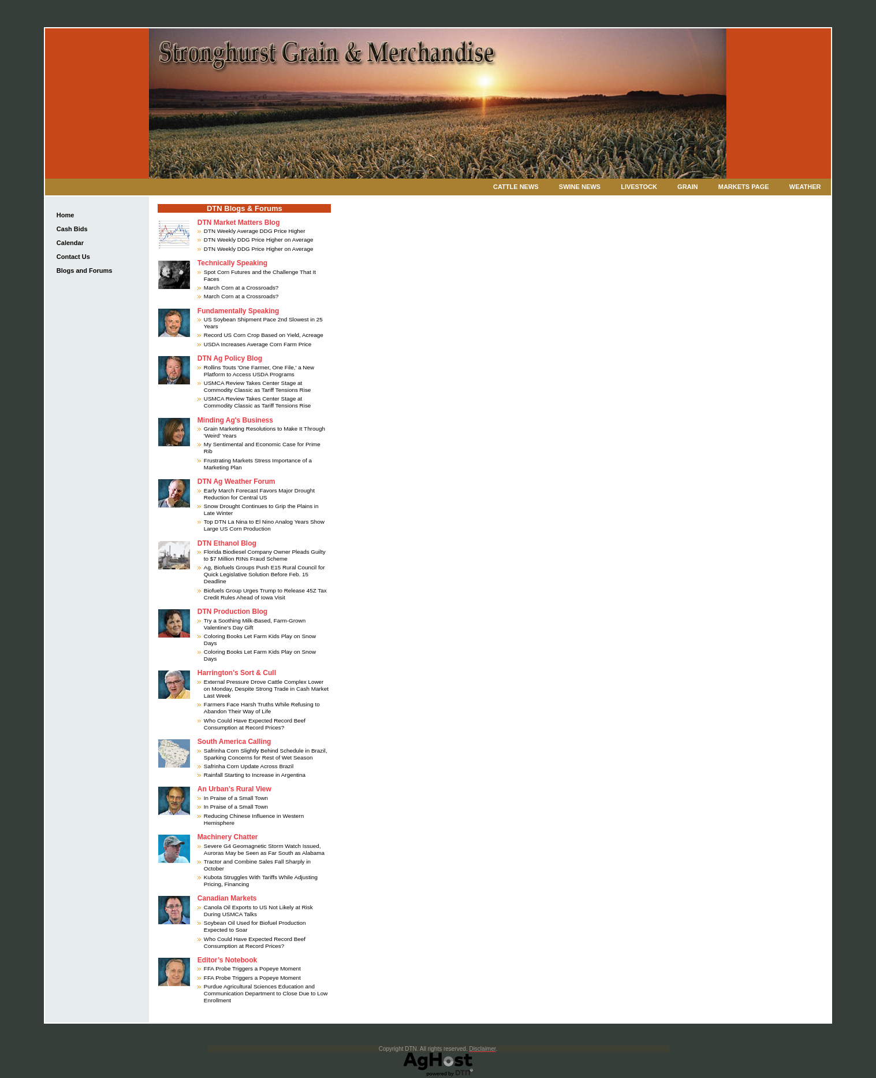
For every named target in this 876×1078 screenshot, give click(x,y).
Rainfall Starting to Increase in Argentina (254, 775)
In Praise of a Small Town (236, 798)
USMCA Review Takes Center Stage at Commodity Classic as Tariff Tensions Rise (257, 386)
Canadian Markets (227, 898)
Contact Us (73, 256)
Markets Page (743, 186)
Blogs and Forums (85, 270)
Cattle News (516, 186)
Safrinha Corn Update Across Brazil (248, 766)
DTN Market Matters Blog (238, 222)
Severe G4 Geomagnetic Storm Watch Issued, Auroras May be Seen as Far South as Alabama (264, 849)
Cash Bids (72, 228)
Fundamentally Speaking (238, 311)
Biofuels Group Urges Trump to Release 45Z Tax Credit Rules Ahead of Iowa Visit (265, 594)
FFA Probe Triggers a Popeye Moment (252, 968)
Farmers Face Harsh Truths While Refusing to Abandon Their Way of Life (262, 707)
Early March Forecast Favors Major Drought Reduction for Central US (259, 494)
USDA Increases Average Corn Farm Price (257, 344)
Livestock (639, 186)
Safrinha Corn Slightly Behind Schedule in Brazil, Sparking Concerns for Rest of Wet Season (265, 754)
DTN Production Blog (232, 611)
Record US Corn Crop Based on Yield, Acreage (263, 335)
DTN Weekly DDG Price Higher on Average (259, 239)
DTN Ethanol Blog (226, 543)
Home (65, 215)
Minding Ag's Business (235, 420)
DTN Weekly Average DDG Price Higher (254, 231)
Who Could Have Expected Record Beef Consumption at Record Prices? (254, 724)
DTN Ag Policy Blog (229, 358)
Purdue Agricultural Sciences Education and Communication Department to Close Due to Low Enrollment (266, 993)
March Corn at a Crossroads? (241, 287)
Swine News (580, 186)
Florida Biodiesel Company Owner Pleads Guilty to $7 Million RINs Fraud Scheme (265, 555)
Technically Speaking (232, 263)
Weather (805, 186)
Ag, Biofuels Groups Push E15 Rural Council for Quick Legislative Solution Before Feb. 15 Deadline (264, 574)
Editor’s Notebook (227, 960)
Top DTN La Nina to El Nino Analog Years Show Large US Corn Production (264, 525)
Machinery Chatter (227, 837)
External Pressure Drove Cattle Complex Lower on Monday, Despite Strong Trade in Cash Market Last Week (266, 689)
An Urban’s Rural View (234, 789)
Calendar (70, 242)
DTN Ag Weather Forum (236, 481)
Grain (687, 186)
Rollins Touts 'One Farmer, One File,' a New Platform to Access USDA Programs (259, 370)
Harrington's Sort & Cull (236, 673)
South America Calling (234, 742)
